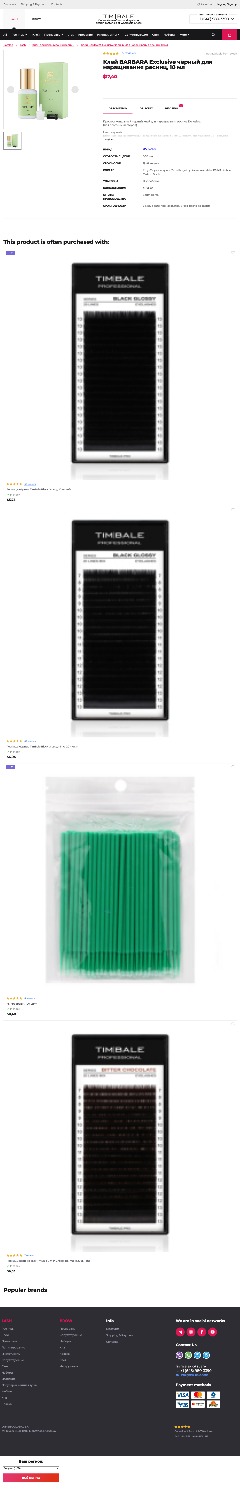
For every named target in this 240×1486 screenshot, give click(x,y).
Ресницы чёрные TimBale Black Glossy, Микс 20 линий (42, 746)
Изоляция (8, 1379)
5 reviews (129, 53)
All (5, 34)
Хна (4, 1398)
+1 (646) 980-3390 (213, 19)
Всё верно (31, 1478)
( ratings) (193, 1431)
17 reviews (29, 1255)
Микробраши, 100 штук (21, 1003)
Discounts (9, 4)
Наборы (169, 34)
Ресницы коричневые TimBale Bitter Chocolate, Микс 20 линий (48, 1260)
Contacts (56, 4)
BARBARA (149, 149)
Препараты (52, 34)
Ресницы (18, 34)
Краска (7, 1404)
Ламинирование (80, 34)
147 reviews (30, 484)
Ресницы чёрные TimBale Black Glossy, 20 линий (38, 489)
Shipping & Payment (33, 4)
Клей (36, 34)
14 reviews (29, 998)
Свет (155, 34)
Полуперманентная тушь (19, 1385)
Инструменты (107, 34)
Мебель (7, 1391)
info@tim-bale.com (194, 1375)
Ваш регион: (31, 1461)
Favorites (204, 4)
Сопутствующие (136, 34)
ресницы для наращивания (191, 1436)
